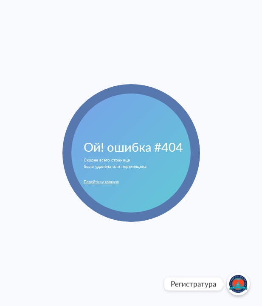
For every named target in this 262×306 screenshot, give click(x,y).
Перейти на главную (101, 181)
